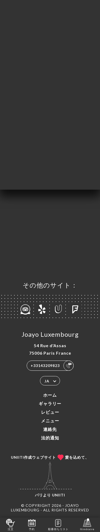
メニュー (50, 420)
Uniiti (58, 495)
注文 (10, 524)
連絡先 (50, 429)
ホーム (50, 394)
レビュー (50, 412)
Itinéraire (87, 524)
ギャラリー (50, 403)
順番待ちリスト (58, 524)
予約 (32, 524)
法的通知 (50, 437)
